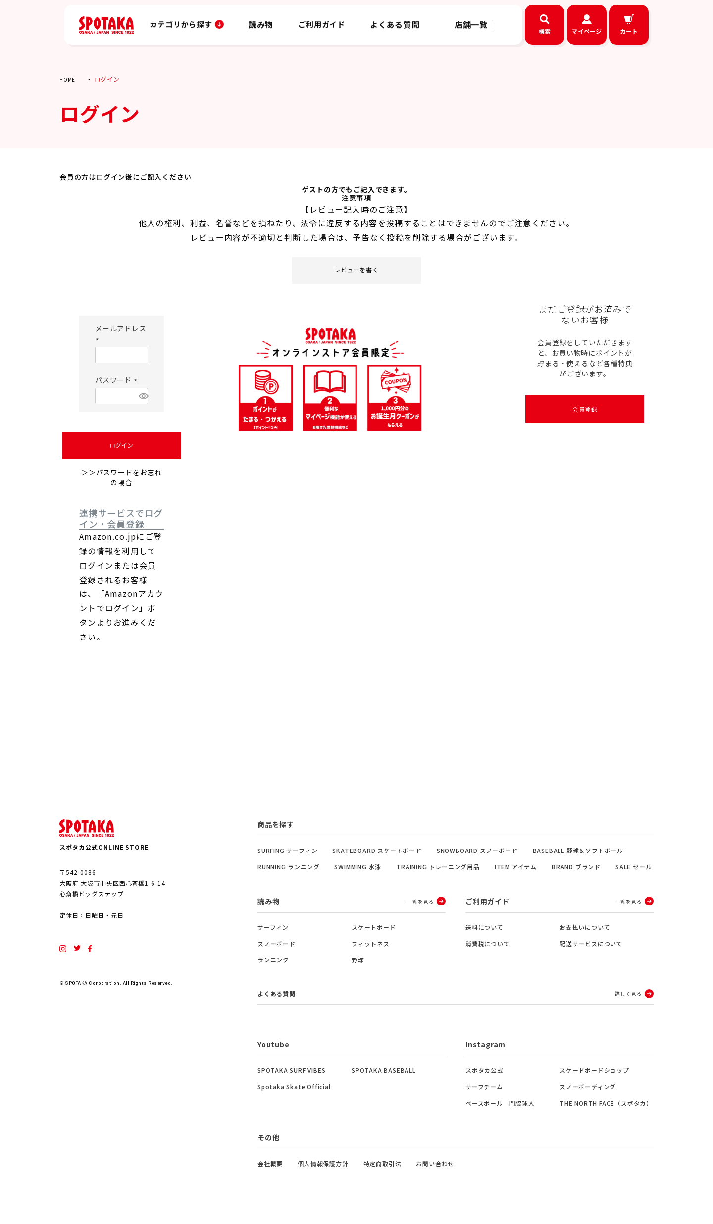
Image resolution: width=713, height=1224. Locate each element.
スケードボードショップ (594, 1071)
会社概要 (270, 1165)
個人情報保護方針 (323, 1165)
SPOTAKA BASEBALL (384, 1071)
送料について (484, 927)
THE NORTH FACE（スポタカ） (606, 1104)
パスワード (118, 380)
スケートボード (374, 927)
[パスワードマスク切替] (142, 396)
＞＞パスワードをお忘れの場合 (121, 477)
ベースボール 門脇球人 (500, 1104)
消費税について (487, 943)
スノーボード (276, 943)
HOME (68, 79)
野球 (358, 960)
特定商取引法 (382, 1165)
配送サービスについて (591, 943)
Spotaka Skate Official (294, 1088)
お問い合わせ (435, 1165)
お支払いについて (585, 927)
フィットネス (371, 943)
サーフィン (273, 927)
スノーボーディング (588, 1088)
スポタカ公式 (484, 1071)
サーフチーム (484, 1088)
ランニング (273, 960)
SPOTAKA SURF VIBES (291, 1071)
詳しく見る (628, 994)
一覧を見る (420, 901)
